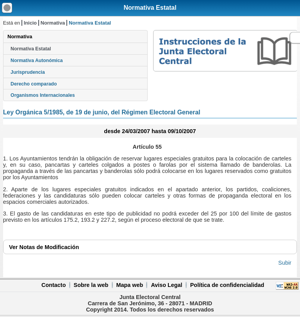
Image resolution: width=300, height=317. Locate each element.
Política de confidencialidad (227, 285)
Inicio (30, 23)
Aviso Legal (166, 285)
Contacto (53, 285)
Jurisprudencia (28, 72)
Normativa (53, 23)
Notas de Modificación (44, 247)
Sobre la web (91, 285)
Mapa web (129, 285)
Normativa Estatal (149, 7)
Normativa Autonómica (36, 60)
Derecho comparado (34, 84)
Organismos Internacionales (43, 95)
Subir (284, 263)
